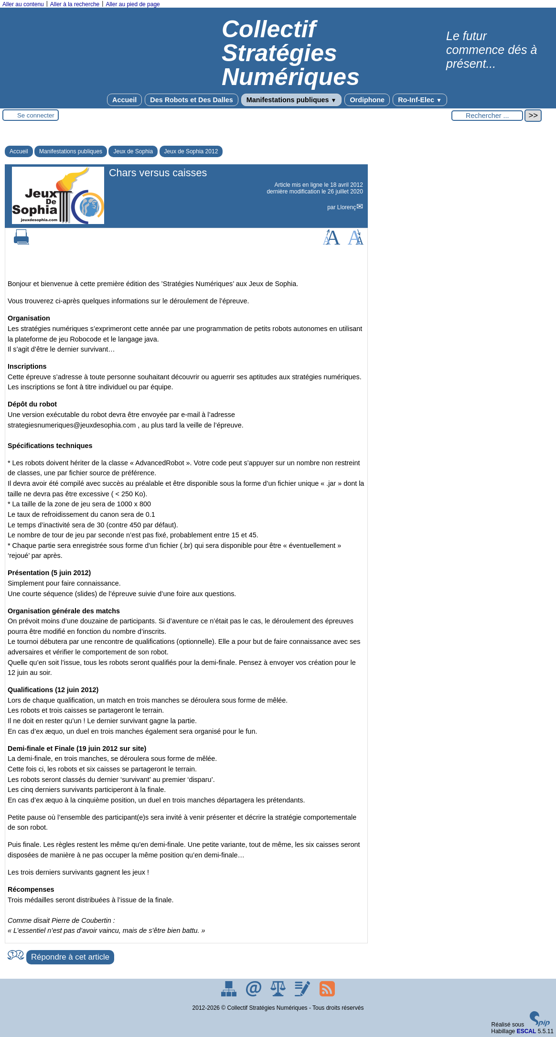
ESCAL (526, 1031)
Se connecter (35, 115)
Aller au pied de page (133, 4)
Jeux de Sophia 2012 (191, 151)
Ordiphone (367, 100)
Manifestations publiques (291, 100)
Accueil (124, 100)
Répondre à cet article (70, 957)
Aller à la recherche (74, 4)
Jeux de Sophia (133, 151)
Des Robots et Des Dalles (191, 100)
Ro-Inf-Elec (420, 100)
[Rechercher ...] (487, 115)
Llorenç (346, 207)
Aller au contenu (23, 4)
